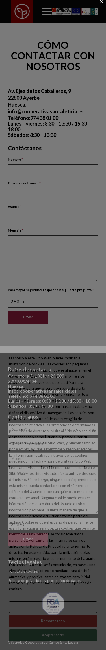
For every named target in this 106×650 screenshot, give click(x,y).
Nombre (15, 159)
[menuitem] (44, 11)
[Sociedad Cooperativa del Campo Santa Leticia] (22, 11)
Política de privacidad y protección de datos (44, 580)
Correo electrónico (24, 183)
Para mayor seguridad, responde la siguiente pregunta (51, 290)
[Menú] (44, 11)
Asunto (14, 206)
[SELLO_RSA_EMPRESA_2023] (53, 603)
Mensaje (15, 230)
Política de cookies (23, 571)
